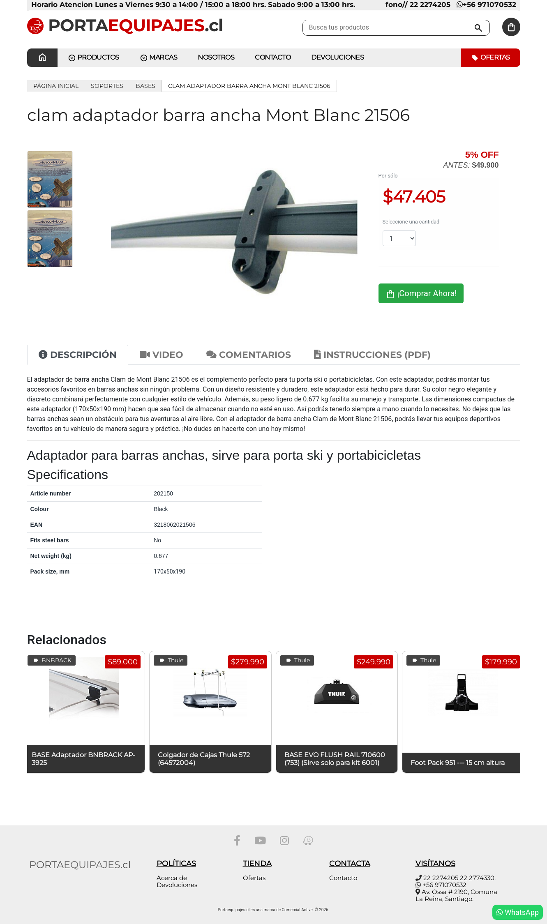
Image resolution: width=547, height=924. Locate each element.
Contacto (343, 878)
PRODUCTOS (93, 57)
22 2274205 (440, 878)
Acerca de (172, 878)
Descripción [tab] (78, 354)
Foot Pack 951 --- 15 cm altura (458, 763)
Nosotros (216, 57)
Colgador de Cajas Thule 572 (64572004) (204, 759)
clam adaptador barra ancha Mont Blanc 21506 (249, 86)
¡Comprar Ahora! (421, 293)
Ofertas (490, 57)
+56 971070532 (486, 4)
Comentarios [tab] (248, 354)
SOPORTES (107, 86)
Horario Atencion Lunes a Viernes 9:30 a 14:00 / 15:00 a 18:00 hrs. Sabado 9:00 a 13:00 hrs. (193, 4)
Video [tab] (161, 354)
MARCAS (159, 57)
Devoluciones (337, 57)
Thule (170, 660)
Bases (145, 86)
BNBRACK (52, 660)
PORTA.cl (125, 25)
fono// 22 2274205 (417, 4)
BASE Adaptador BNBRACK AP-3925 (83, 759)
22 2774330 (477, 878)
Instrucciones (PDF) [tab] (372, 354)
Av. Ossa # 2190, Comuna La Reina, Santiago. (456, 895)
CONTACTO (273, 57)
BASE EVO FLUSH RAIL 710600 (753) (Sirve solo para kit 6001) (334, 759)
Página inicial (55, 86)
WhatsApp (517, 912)
